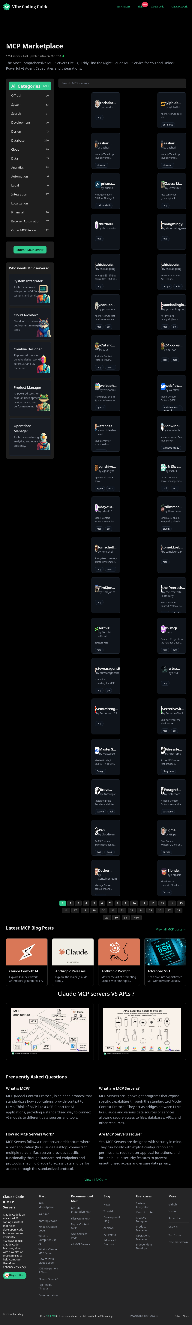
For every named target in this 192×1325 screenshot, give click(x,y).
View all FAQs (96, 1180)
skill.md (51, 1316)
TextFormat (175, 1235)
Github (173, 1204)
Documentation (48, 1295)
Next (136, 917)
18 (84, 910)
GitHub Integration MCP (81, 1209)
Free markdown (178, 1242)
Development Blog (112, 1219)
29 (106, 917)
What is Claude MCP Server (47, 1251)
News (107, 1204)
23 (131, 910)
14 (171, 903)
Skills (141, 6)
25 (150, 910)
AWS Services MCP (79, 1235)
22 (122, 910)
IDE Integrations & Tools (48, 1270)
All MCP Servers (80, 1244)
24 (141, 910)
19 (94, 910)
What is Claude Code (47, 1228)
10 (134, 903)
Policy (177, 1316)
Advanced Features (110, 1242)
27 (169, 910)
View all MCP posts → (171, 929)
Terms (186, 1316)
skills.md (43, 1214)
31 (125, 917)
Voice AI (173, 1227)
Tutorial (108, 1211)
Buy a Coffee (13, 1275)
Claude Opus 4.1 (48, 1279)
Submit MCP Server (30, 250)
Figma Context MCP (80, 1226)
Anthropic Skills (47, 1221)
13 (162, 903)
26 (159, 910)
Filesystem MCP (80, 1218)
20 (103, 910)
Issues (172, 1211)
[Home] (26, 6)
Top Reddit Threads (45, 1286)
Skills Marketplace (46, 1205)
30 (116, 917)
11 (143, 903)
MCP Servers (123, 6)
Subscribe (175, 1218)
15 (181, 903)
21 (112, 910)
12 (153, 903)
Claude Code (157, 6)
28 (178, 910)
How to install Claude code (46, 1260)
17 (75, 910)
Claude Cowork (180, 6)
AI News (108, 1228)
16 (66, 910)
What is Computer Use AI (47, 1239)
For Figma (110, 1234)
